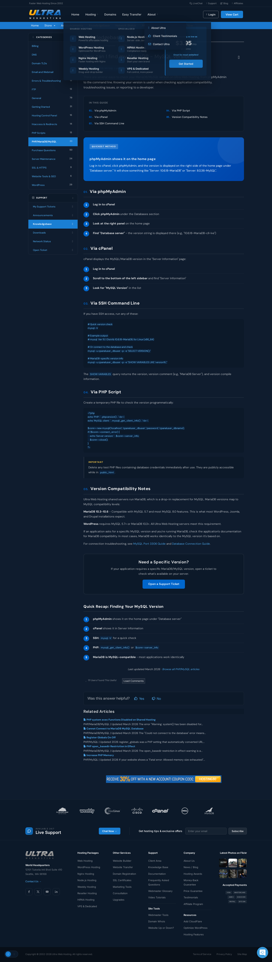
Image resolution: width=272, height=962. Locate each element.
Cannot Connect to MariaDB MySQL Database (113, 728)
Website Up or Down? (161, 927)
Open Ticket (53, 250)
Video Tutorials (157, 897)
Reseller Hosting (87, 893)
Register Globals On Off (99, 737)
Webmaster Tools (158, 914)
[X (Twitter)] (38, 891)
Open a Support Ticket (163, 584)
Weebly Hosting (86, 886)
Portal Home (89, 45)
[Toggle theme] (11, 954)
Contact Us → (33, 881)
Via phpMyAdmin (105, 110)
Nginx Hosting (85, 873)
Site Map (242, 954)
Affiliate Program (193, 904)
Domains (110, 14)
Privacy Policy (224, 954)
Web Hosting (85, 860)
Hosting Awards (193, 873)
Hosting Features (194, 934)
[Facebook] (29, 891)
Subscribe (238, 831)
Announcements (72, 25)
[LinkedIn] (56, 891)
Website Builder (122, 860)
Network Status (125, 25)
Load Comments (134, 681)
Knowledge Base (158, 867)
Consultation (120, 893)
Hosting (91, 14)
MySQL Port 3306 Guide (149, 544)
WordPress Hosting (88, 867)
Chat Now (186, 25)
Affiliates (147, 25)
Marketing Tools (122, 886)
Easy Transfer (131, 14)
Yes (139, 698)
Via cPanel (101, 117)
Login (210, 14)
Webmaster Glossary (160, 890)
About (152, 14)
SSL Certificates (122, 880)
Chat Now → (109, 831)
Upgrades (118, 899)
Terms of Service (202, 954)
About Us (189, 860)
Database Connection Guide (191, 544)
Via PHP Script (181, 110)
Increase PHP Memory (98, 755)
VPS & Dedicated (87, 906)
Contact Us (166, 25)
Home (75, 14)
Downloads (53, 232)
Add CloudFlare (193, 921)
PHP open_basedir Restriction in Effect (109, 746)
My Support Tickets (53, 206)
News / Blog (191, 867)
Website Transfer (123, 867)
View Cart (232, 14)
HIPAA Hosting (85, 899)
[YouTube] (47, 891)
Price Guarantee (193, 890)
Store (49, 25)
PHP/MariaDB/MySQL (130, 45)
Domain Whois (156, 921)
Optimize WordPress (195, 927)
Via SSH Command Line (109, 123)
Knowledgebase (99, 25)
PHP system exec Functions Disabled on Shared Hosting (119, 719)
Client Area (154, 860)
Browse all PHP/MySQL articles (181, 669)
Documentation (157, 873)
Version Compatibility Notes (189, 117)
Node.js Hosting (86, 880)
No (156, 698)
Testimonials (191, 897)
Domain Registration (124, 873)
